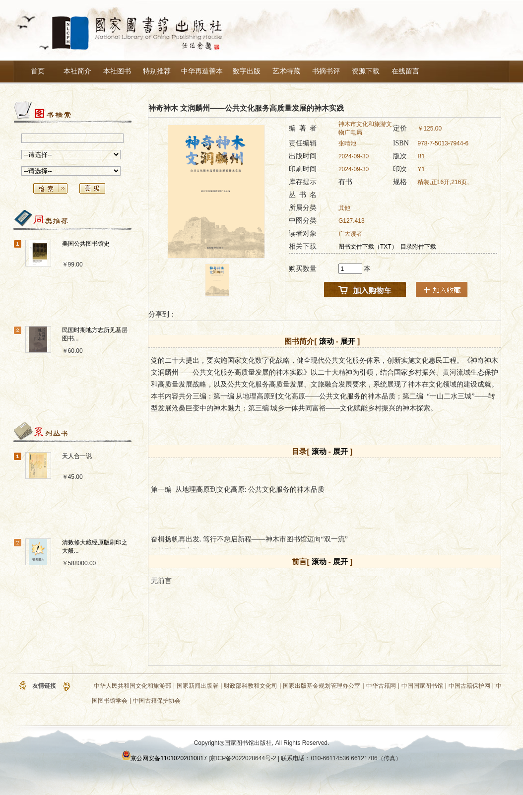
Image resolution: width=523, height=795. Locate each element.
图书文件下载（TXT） (367, 246)
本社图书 (117, 71)
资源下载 (366, 71)
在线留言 (405, 71)
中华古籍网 (381, 685)
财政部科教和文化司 (250, 685)
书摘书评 (326, 71)
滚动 (326, 341)
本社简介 (77, 71)
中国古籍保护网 (469, 685)
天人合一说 (77, 456)
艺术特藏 (286, 71)
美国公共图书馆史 (86, 243)
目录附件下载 (418, 246)
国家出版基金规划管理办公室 (321, 685)
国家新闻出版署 (197, 685)
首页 (38, 71)
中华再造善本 (202, 71)
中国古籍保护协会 (157, 700)
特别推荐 (157, 71)
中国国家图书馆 (422, 685)
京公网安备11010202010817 (168, 758)
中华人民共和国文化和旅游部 (132, 685)
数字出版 (247, 71)
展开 (347, 341)
